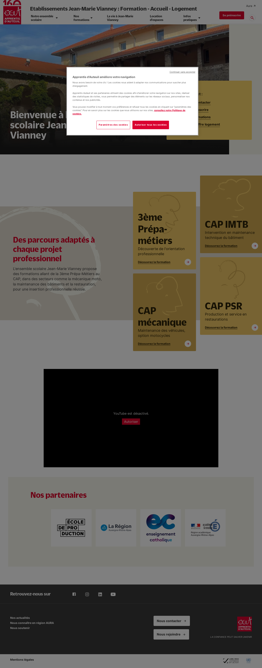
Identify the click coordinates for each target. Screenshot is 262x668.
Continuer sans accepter (182, 72)
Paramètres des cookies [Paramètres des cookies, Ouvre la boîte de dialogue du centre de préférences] (113, 124)
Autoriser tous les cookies (151, 124)
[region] (132, 101)
